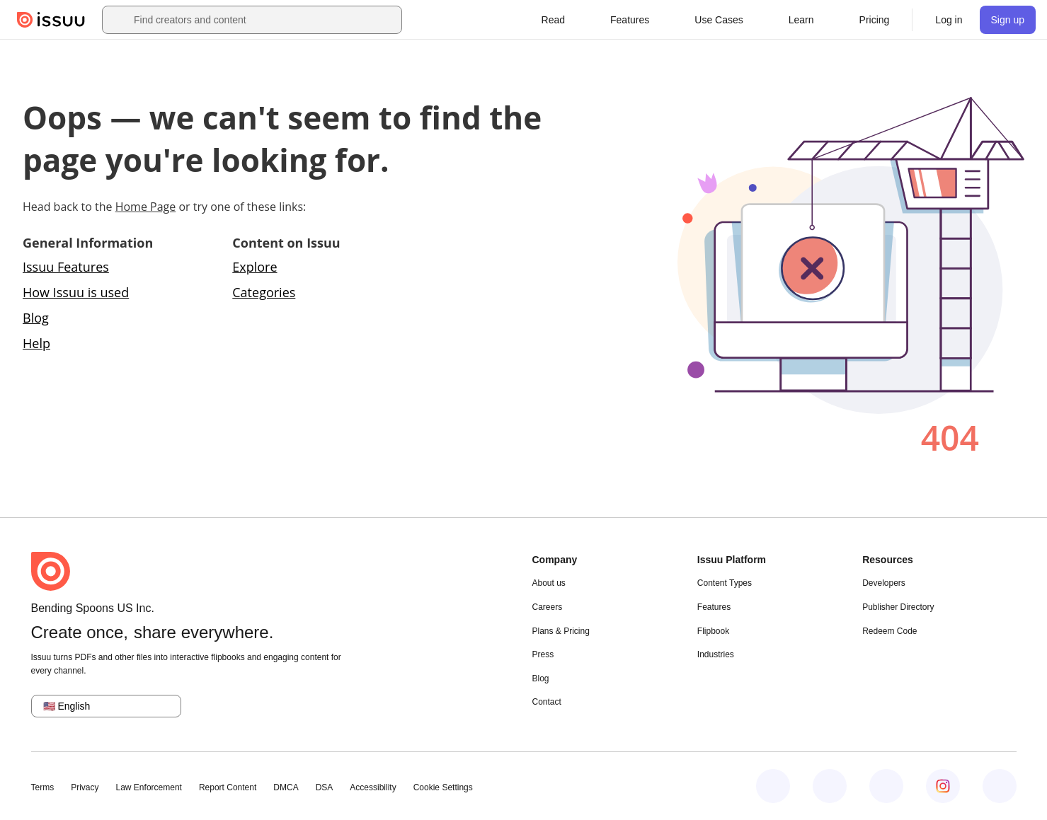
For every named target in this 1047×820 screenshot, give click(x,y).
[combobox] (265, 19)
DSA (324, 787)
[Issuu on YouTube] (1000, 786)
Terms (43, 787)
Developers (883, 583)
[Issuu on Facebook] (773, 786)
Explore (254, 266)
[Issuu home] (51, 20)
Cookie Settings (443, 787)
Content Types (724, 583)
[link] (874, 20)
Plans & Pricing (561, 631)
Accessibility (373, 787)
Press (543, 654)
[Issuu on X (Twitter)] (886, 786)
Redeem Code (889, 631)
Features (714, 607)
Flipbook (713, 631)
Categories (263, 292)
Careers (547, 607)
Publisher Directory (898, 607)
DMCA (285, 787)
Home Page (145, 206)
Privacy (84, 787)
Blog (36, 317)
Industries (715, 654)
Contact (546, 702)
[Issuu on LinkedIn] (830, 786)
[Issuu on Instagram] (943, 786)
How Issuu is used (76, 292)
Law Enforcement (149, 787)
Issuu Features (66, 266)
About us (549, 583)
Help (36, 343)
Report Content (227, 787)
